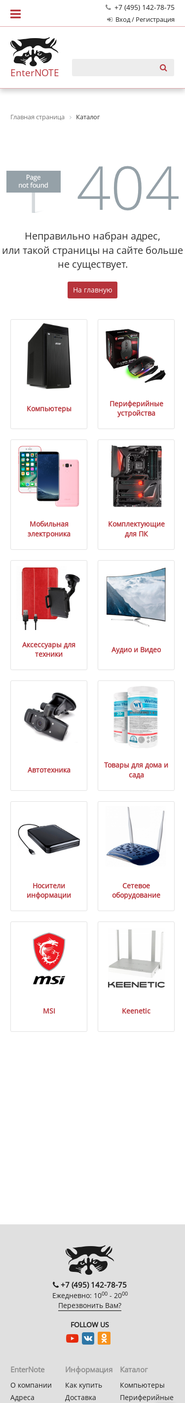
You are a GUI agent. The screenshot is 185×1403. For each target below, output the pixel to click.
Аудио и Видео (136, 649)
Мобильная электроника (49, 528)
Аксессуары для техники (48, 649)
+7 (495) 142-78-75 (140, 7)
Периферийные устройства (136, 408)
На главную (92, 289)
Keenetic (136, 1011)
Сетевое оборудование (136, 890)
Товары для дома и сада (136, 769)
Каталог (134, 1369)
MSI (49, 1011)
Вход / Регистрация (141, 19)
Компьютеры (49, 408)
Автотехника (49, 769)
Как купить (83, 1385)
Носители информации (49, 890)
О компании (31, 1385)
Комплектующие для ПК (136, 528)
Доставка (80, 1397)
